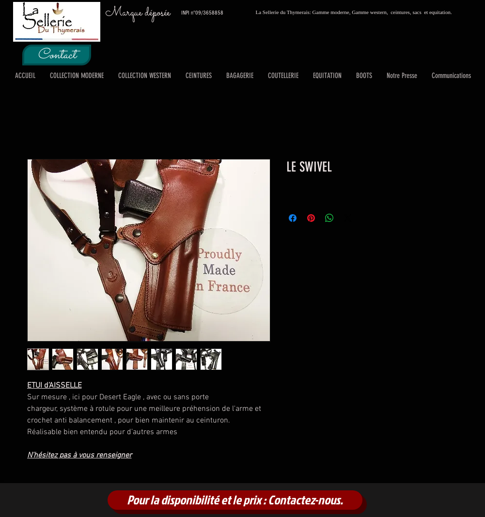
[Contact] (56, 55)
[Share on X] (348, 218)
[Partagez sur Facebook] (292, 218)
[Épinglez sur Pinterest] (311, 218)
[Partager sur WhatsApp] (329, 218)
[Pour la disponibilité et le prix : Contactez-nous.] (235, 500)
